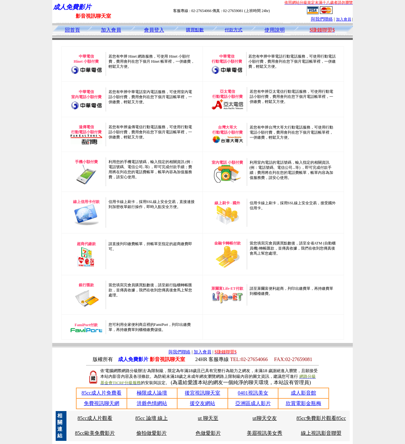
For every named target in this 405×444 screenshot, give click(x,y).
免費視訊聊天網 (101, 403)
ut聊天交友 (264, 418)
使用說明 (275, 30)
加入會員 (343, 19)
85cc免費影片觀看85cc (321, 418)
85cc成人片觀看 (95, 418)
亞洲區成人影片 (253, 403)
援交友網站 (202, 403)
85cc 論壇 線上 (151, 418)
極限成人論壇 (152, 393)
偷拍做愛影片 (151, 433)
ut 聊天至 (208, 418)
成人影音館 (303, 393)
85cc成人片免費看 (102, 393)
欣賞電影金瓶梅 (303, 403)
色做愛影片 (208, 433)
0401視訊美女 (253, 393)
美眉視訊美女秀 (264, 433)
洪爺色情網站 (152, 403)
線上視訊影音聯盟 (321, 433)
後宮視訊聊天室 (202, 393)
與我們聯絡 (322, 19)
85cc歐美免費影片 (95, 433)
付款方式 (233, 30)
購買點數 (195, 30)
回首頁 (72, 30)
